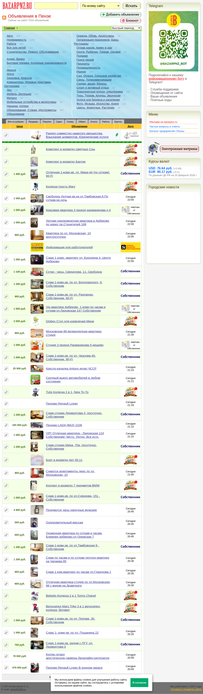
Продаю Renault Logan (62, 403)
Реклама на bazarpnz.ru (163, 121)
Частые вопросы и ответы (164, 126)
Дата (131, 126)
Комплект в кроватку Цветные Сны (70, 149)
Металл (12, 98)
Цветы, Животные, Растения (95, 107)
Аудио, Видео (16, 59)
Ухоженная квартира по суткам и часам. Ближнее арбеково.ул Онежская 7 (74, 534)
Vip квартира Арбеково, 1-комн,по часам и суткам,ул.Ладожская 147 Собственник (76, 308)
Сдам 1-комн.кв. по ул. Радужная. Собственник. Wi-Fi (70, 296)
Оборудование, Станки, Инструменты (31, 110)
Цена (19, 126)
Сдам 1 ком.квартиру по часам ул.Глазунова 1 (78, 572)
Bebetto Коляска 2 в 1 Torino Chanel (71, 595)
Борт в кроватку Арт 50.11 (64, 460)
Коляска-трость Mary (60, 186)
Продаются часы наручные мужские (71, 510)
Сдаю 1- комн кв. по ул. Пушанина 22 (72, 632)
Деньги (11, 70)
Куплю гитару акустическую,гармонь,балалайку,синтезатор (77, 656)
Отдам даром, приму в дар (94, 47)
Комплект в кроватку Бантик (66, 161)
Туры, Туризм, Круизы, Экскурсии (99, 95)
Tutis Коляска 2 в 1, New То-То (67, 392)
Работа (11, 43)
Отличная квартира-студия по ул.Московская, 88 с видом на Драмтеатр (78, 583)
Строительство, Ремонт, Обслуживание (33, 51)
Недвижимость (16, 39)
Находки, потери (18, 106)
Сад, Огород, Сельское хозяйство (99, 75)
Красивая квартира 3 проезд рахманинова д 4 (78, 210)
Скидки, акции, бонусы (92, 83)
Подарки (82, 55)
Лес (9, 90)
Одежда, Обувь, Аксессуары (95, 35)
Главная (9, 27)
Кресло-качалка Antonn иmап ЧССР (71, 368)
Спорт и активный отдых (93, 87)
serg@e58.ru (18, 689)
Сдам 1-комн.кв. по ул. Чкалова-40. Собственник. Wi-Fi (71, 357)
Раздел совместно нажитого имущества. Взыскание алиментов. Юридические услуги (77, 135)
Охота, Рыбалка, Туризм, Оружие (99, 51)
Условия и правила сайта (186, 689)
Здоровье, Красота (19, 78)
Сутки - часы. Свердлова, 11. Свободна (74, 271)
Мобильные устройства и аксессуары (31, 101)
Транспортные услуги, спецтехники (100, 91)
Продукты (83, 63)
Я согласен (139, 682)
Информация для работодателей (69, 247)
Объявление (80, 126)
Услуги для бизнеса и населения (98, 99)
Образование (15, 114)
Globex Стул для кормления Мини (70, 321)
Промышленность (88, 67)
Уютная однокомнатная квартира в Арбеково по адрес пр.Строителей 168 (77, 222)
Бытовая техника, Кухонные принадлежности (37, 62)
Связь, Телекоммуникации (94, 79)
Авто (10, 35)
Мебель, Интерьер (19, 94)
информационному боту (166, 78)
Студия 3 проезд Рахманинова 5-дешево (74, 345)
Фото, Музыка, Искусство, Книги (98, 103)
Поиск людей (85, 59)
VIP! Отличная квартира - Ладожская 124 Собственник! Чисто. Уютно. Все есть (75, 434)
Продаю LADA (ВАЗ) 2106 (64, 425)
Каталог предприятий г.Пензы (166, 131)
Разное (81, 71)
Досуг (10, 74)
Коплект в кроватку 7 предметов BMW (73, 485)
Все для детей (16, 47)
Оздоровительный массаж (64, 522)
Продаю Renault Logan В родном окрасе (74, 667)
